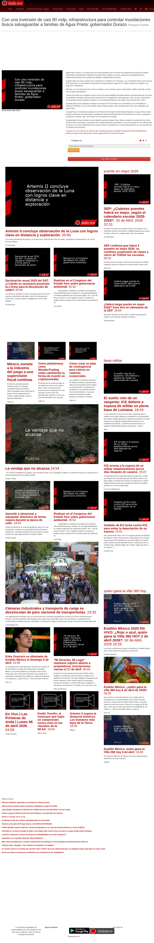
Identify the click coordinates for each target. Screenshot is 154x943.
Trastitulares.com (74, 936)
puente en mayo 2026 (121, 171)
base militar (113, 360)
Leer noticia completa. (109, 159)
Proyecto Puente (118, 133)
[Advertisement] (77, 52)
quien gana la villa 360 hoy (125, 591)
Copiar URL (73, 150)
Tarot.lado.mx (118, 927)
